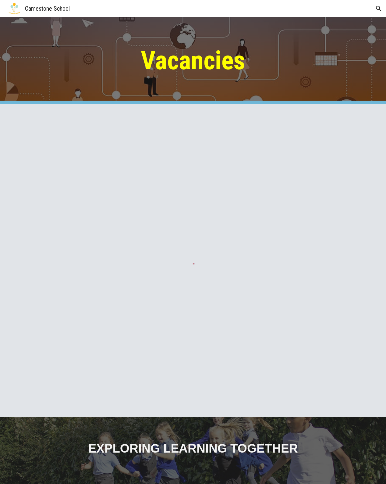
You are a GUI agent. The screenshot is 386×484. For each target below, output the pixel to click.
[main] (193, 60)
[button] (378, 8)
